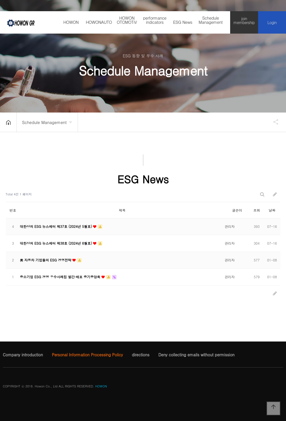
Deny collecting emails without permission (196, 354)
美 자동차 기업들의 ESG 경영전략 (46, 260)
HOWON (71, 22)
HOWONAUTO (99, 22)
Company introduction (23, 354)
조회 (256, 210)
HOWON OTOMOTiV (127, 20)
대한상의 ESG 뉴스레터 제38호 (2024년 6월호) (56, 243)
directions (140, 354)
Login (272, 22)
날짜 (272, 210)
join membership (244, 20)
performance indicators (154, 20)
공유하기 (273, 122)
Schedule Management (211, 20)
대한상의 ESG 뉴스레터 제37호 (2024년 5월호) (56, 226)
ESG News (182, 22)
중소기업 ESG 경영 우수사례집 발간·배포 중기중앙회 (60, 276)
